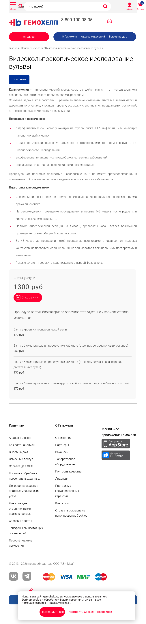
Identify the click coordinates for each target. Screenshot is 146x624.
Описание (19, 79)
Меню (13, 9)
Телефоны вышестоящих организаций (26, 530)
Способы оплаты (20, 521)
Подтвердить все (52, 611)
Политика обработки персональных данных (24, 476)
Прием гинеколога (32, 48)
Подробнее (104, 612)
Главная (14, 48)
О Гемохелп (69, 36)
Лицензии (61, 478)
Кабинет (130, 9)
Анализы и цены (20, 438)
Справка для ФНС (21, 466)
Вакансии (61, 452)
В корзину (30, 297)
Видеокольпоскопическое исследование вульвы (74, 48)
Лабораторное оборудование (65, 461)
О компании (63, 438)
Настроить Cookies (81, 612)
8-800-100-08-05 (76, 19)
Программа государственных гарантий (67, 491)
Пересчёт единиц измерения (20, 543)
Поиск (22, 6)
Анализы (29, 36)
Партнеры (62, 445)
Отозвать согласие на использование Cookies (71, 513)
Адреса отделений (93, 36)
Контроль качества (68, 471)
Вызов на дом (118, 36)
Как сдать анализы (22, 445)
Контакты (62, 503)
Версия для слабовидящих (110, 22)
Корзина (140, 9)
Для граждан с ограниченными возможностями (20, 509)
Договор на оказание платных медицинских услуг (24, 491)
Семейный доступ (21, 459)
